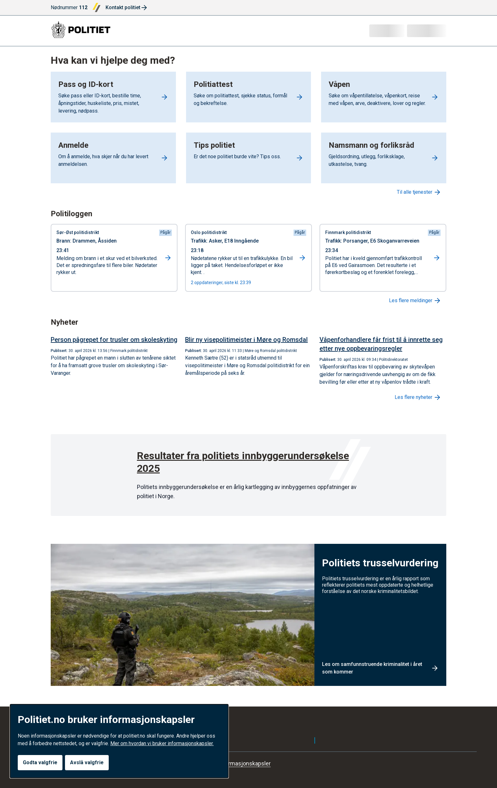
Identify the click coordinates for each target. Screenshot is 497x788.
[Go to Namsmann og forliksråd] (383, 158)
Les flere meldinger (415, 300)
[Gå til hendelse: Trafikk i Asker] (248, 258)
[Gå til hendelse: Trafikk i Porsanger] (383, 258)
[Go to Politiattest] (248, 97)
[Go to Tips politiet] (248, 158)
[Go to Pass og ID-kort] (113, 97)
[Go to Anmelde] (113, 158)
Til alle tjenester (419, 192)
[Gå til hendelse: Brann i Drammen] (114, 258)
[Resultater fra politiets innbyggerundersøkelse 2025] (248, 463)
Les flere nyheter (418, 397)
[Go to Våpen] (383, 97)
